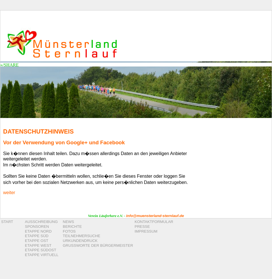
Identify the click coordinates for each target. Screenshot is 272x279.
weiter (9, 192)
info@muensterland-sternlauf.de (155, 216)
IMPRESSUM (146, 231)
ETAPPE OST (36, 241)
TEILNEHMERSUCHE (81, 236)
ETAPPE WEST (38, 245)
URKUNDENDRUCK (80, 241)
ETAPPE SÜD (36, 236)
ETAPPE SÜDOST (40, 250)
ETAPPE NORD (38, 231)
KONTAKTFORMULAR (154, 222)
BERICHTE (72, 226)
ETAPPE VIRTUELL (42, 255)
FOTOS (69, 231)
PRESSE (142, 226)
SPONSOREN (37, 226)
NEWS (68, 222)
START (7, 222)
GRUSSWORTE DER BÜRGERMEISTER (98, 245)
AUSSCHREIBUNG (41, 222)
